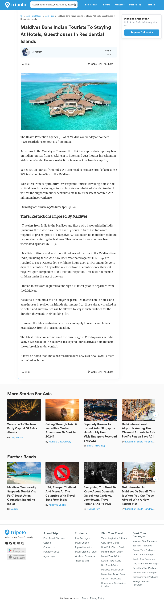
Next (155, 415)
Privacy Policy (97, 598)
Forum (106, 5)
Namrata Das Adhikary (60, 441)
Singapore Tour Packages (145, 577)
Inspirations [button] (91, 5)
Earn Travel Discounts (54, 538)
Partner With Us (51, 551)
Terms (85, 598)
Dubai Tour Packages (143, 554)
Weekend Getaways (85, 556)
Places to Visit (82, 560)
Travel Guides (82, 542)
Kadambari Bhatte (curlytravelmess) (143, 441)
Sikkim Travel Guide (111, 578)
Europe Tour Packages (144, 550)
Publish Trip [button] (136, 5)
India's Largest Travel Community (19, 537)
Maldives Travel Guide (112, 569)
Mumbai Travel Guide (112, 551)
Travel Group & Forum (86, 551)
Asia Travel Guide (33, 16)
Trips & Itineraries (83, 547)
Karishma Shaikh (57, 505)
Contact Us (48, 547)
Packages (119, 5)
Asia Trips (49, 16)
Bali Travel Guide (110, 565)
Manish (14, 509)
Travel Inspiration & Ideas (114, 538)
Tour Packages (82, 538)
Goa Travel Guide (110, 542)
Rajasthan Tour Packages (145, 568)
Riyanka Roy (93, 509)
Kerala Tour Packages (144, 559)
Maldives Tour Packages (145, 541)
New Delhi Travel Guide (113, 547)
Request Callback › (142, 32)
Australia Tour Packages (145, 572)
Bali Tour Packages (142, 545)
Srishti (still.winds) (96, 445)
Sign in (151, 5)
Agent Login (49, 556)
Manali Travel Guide (111, 556)
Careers (47, 542)
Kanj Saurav (16, 437)
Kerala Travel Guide (111, 560)
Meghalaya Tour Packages (146, 563)
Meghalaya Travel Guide (113, 574)
